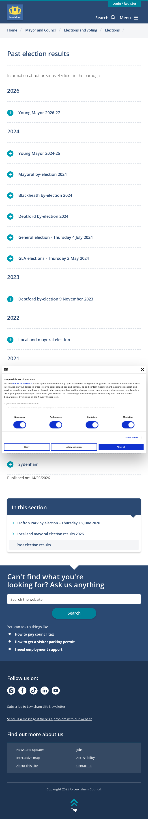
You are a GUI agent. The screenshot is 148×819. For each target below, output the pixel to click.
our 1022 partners (22, 383)
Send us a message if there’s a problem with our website (49, 719)
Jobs (79, 750)
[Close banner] (142, 369)
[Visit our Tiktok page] (34, 692)
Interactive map (28, 758)
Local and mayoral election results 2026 (50, 533)
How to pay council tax (34, 634)
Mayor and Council (40, 30)
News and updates (30, 750)
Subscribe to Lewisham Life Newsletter (36, 706)
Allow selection (74, 447)
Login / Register (124, 3)
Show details (131, 437)
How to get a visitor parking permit (45, 641)
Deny (27, 447)
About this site (27, 766)
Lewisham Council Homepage (15, 12)
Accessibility (85, 758)
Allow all (121, 447)
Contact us (84, 766)
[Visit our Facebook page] (22, 692)
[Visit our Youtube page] (56, 692)
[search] (74, 599)
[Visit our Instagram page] (11, 692)
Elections (112, 30)
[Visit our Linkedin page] (45, 692)
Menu (129, 17)
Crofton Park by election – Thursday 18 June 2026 (58, 523)
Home (12, 30)
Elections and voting (80, 30)
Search (105, 17)
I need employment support (38, 649)
